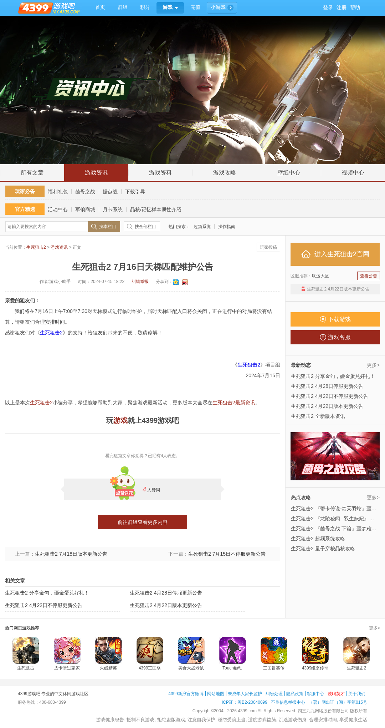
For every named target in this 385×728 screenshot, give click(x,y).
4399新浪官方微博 (186, 693)
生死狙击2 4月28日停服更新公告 (166, 593)
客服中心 (315, 693)
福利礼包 (58, 191)
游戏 (120, 420)
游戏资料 (160, 173)
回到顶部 (371, 156)
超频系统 (202, 226)
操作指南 (226, 226)
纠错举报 (140, 281)
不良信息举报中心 (288, 702)
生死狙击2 (36, 247)
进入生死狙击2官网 (335, 254)
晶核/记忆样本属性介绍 (155, 209)
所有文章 (32, 173)
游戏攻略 (224, 173)
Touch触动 (232, 668)
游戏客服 (335, 337)
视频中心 (353, 173)
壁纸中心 (288, 173)
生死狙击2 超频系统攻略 (318, 538)
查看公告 (368, 275)
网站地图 (215, 693)
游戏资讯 (96, 173)
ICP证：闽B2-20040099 (244, 702)
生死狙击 (25, 668)
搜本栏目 (107, 226)
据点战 (110, 191)
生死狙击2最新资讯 (233, 402)
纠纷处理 (274, 693)
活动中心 (58, 209)
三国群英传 (273, 668)
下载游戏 (335, 319)
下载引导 (135, 191)
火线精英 (108, 668)
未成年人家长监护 (245, 693)
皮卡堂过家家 (67, 668)
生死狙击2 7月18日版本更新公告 (71, 554)
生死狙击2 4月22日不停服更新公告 (43, 605)
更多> (373, 365)
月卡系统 (113, 209)
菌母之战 (85, 191)
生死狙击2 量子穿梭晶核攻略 (323, 548)
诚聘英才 (336, 693)
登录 (328, 7)
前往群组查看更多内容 (143, 522)
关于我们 (356, 693)
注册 (341, 7)
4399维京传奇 (315, 668)
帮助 (355, 7)
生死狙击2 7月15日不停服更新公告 (227, 554)
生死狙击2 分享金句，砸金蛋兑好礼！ (47, 593)
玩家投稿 (268, 247)
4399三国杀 (150, 668)
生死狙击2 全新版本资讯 (318, 416)
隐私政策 (294, 693)
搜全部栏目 (145, 226)
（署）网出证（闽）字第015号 (338, 702)
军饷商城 (85, 209)
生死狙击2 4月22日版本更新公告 (166, 605)
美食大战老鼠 (191, 668)
